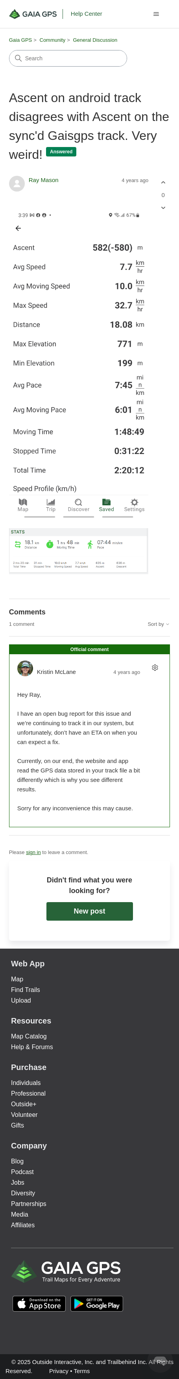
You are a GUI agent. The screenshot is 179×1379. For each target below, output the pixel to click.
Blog (17, 1161)
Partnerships (28, 1203)
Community (53, 40)
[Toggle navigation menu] (156, 14)
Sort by (159, 624)
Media (19, 1214)
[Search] (68, 58)
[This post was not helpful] (163, 207)
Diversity (23, 1193)
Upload (21, 1000)
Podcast (22, 1172)
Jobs (17, 1182)
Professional (28, 1093)
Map (17, 979)
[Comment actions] (155, 667)
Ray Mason (44, 180)
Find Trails (25, 989)
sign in (33, 852)
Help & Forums (32, 1047)
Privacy (58, 1371)
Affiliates (23, 1225)
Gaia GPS (20, 40)
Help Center (86, 13)
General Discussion (95, 40)
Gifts (17, 1125)
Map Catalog (29, 1036)
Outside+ (23, 1104)
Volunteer (24, 1114)
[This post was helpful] (163, 183)
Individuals (26, 1082)
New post (89, 911)
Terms (82, 1371)
